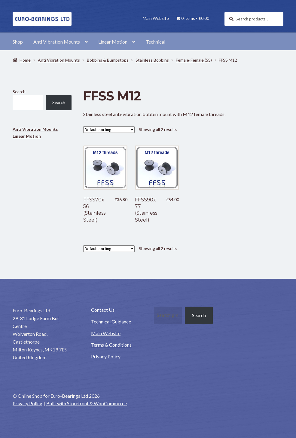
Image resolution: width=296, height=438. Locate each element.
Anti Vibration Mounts (56, 41)
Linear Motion (112, 41)
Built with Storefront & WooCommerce (86, 403)
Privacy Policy (106, 356)
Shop (18, 41)
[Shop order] (109, 129)
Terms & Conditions (111, 345)
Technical (155, 41)
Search (19, 91)
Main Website (156, 18)
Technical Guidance (111, 321)
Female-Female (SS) (194, 60)
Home (25, 60)
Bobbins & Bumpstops (108, 60)
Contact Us (102, 310)
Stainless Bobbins (152, 60)
